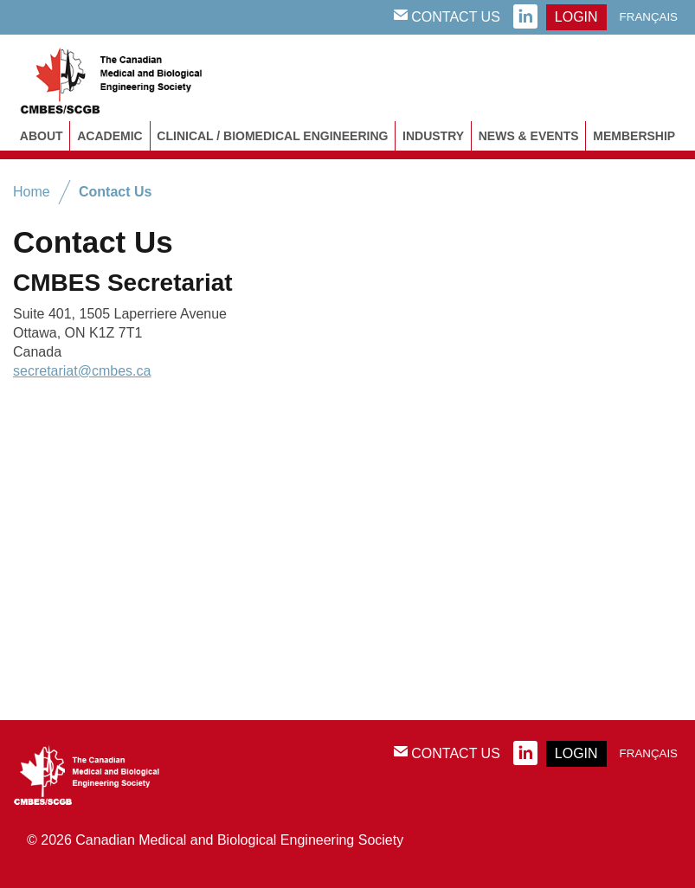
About (41, 136)
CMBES (130, 78)
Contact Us (447, 16)
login (576, 17)
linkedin (525, 17)
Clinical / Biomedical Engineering (272, 136)
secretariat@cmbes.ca (82, 371)
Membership (634, 136)
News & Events (529, 136)
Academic (109, 136)
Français (649, 16)
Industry (433, 136)
